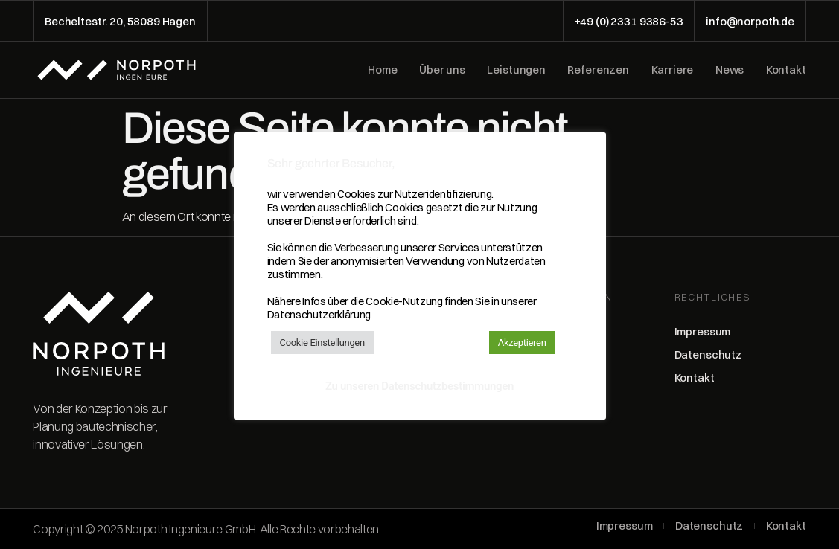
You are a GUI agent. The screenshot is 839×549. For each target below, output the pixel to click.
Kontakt (786, 70)
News (729, 70)
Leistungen (516, 70)
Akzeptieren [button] (522, 342)
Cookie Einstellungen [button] (322, 342)
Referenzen (598, 70)
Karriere (672, 70)
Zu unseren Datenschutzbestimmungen (419, 386)
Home (382, 70)
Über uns (442, 70)
